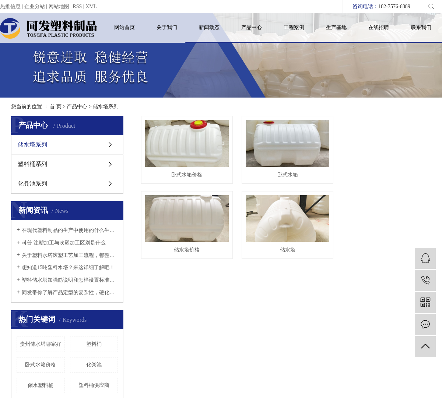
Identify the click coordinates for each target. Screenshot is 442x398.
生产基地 (336, 27)
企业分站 (34, 6)
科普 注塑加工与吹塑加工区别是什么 (64, 243)
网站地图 (59, 6)
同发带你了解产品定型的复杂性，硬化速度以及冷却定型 (70, 292)
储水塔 (290, 251)
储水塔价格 (188, 251)
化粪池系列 (32, 183)
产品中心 (251, 27)
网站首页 (124, 27)
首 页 (56, 106)
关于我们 (167, 27)
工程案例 (294, 27)
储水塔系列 (106, 106)
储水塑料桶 (40, 385)
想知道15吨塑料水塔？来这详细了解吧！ (68, 267)
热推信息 (10, 6)
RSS (77, 6)
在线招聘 (378, 27)
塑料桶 (94, 344)
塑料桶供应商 (93, 385)
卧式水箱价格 (40, 364)
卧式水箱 (290, 176)
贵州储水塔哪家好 (40, 344)
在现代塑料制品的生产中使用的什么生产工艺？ (70, 230)
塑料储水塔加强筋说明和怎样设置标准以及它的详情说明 (70, 280)
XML (91, 6)
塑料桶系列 (32, 164)
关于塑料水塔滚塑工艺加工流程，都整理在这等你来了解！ (70, 255)
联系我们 (421, 27)
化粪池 (94, 364)
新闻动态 (209, 27)
